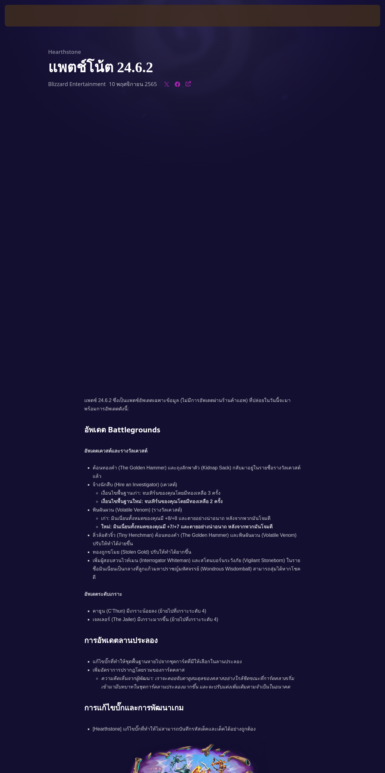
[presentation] (23, 15)
